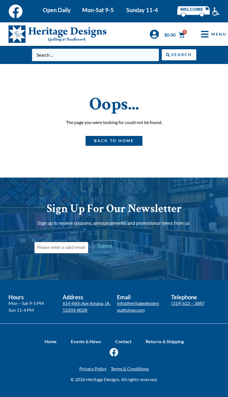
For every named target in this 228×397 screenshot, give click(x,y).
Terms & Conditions (130, 368)
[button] (210, 34)
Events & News (86, 341)
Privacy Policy (92, 368)
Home (50, 341)
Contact (123, 341)
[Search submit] (179, 54)
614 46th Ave (76, 303)
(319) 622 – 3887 (187, 303)
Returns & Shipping (165, 341)
